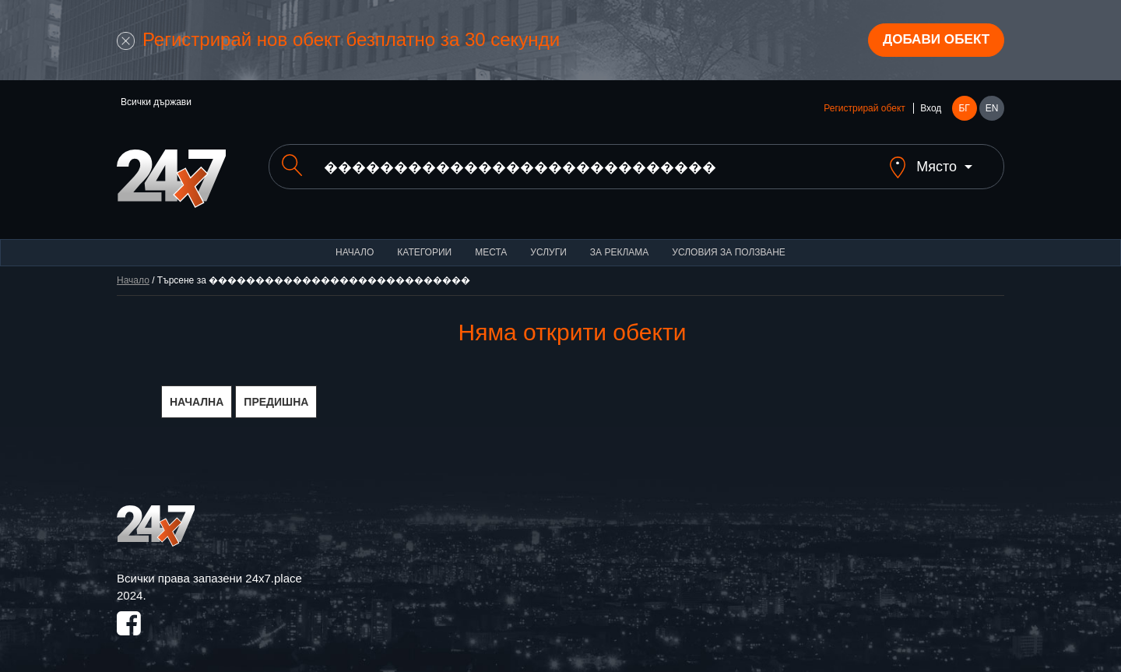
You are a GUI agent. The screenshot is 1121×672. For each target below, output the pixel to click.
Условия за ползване (728, 241)
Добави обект (932, 41)
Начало (355, 241)
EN (992, 110)
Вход (930, 110)
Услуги (548, 241)
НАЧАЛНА (196, 391)
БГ (963, 110)
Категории (424, 241)
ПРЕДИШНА (276, 391)
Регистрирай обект (864, 110)
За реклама (619, 241)
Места (491, 241)
